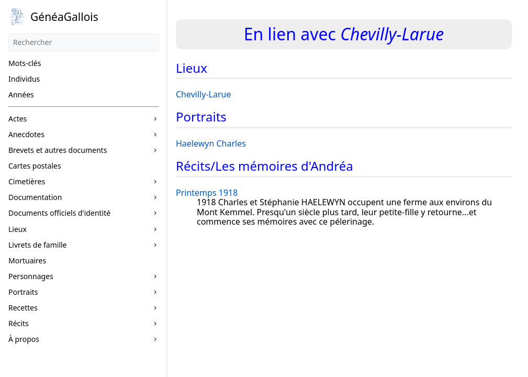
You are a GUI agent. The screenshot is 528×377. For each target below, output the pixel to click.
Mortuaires (27, 260)
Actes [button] (17, 119)
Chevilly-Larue (203, 94)
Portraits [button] (23, 292)
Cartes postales (34, 166)
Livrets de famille (37, 245)
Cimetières (26, 181)
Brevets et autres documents (57, 150)
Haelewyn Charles (211, 143)
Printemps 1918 (207, 192)
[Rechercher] (83, 42)
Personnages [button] (30, 276)
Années (21, 94)
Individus (24, 79)
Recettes (23, 308)
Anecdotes (26, 134)
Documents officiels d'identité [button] (59, 213)
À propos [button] (23, 339)
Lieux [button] (17, 229)
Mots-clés (24, 63)
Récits (18, 323)
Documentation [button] (35, 197)
